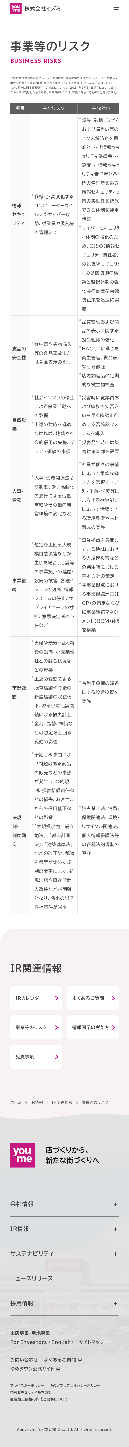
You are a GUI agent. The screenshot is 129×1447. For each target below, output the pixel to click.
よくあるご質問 (88, 998)
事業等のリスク (31, 1027)
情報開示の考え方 (90, 1027)
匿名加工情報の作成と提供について (39, 1399)
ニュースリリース (31, 1278)
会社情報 (63, 1204)
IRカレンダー (29, 998)
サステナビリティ (63, 1253)
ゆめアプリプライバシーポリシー (75, 1385)
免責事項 (24, 1056)
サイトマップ (91, 1342)
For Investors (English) (41, 1342)
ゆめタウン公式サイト (32, 1368)
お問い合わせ (24, 1359)
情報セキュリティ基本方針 (31, 1392)
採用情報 (63, 1303)
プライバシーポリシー (27, 1385)
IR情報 (63, 1228)
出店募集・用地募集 (30, 1333)
